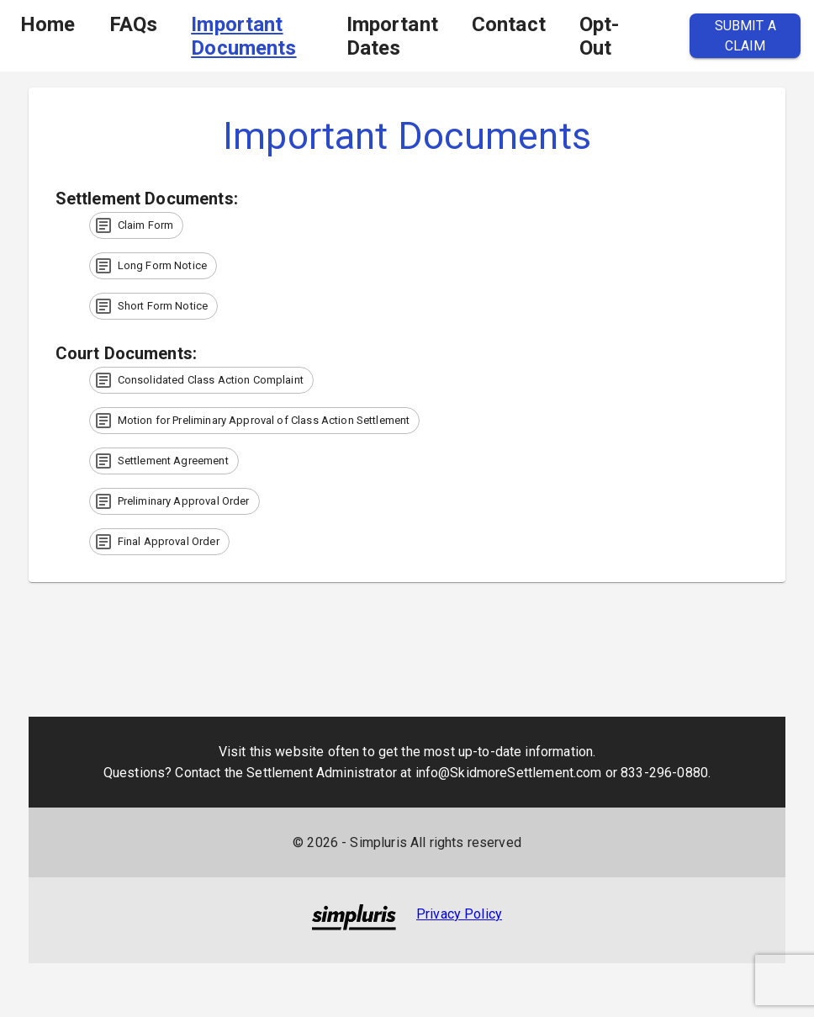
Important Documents (243, 36)
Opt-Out (599, 36)
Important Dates (392, 36)
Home (48, 24)
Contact (509, 24)
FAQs (133, 24)
